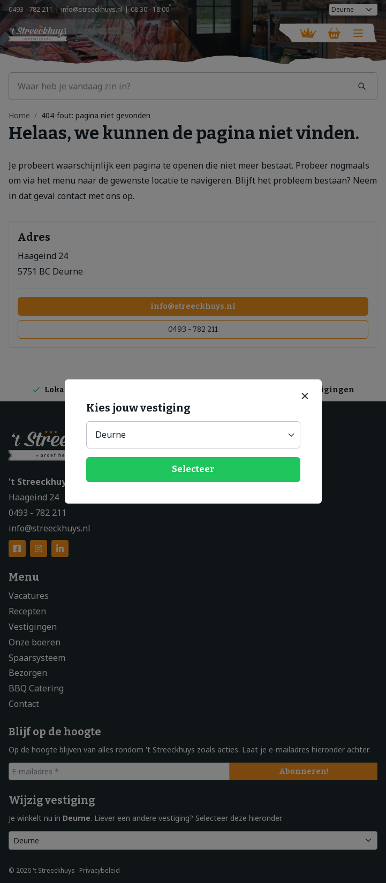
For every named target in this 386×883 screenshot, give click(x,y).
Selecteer (193, 469)
